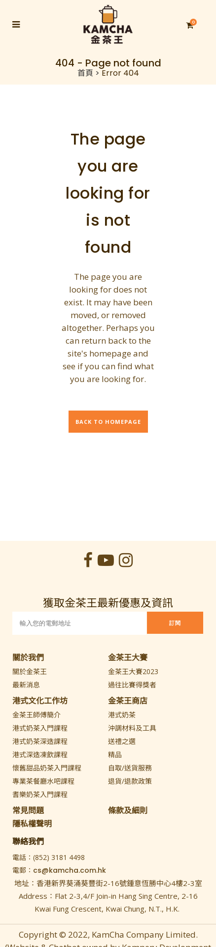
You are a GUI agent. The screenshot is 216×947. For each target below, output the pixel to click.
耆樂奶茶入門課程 (40, 794)
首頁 (85, 73)
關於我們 (28, 657)
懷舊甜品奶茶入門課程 (46, 767)
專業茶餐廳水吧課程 (43, 781)
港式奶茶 (122, 714)
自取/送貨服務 (130, 767)
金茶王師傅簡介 (36, 714)
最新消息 (26, 684)
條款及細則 (127, 810)
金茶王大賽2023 (133, 671)
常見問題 (28, 810)
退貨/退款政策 (130, 781)
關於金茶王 (29, 671)
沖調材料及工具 (132, 728)
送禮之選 (122, 741)
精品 (115, 754)
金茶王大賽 (127, 657)
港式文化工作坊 (40, 700)
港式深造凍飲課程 (40, 754)
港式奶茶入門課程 (40, 728)
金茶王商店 (127, 700)
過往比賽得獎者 (132, 684)
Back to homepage (108, 421)
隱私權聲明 (32, 823)
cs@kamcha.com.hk (69, 870)
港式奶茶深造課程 (40, 741)
